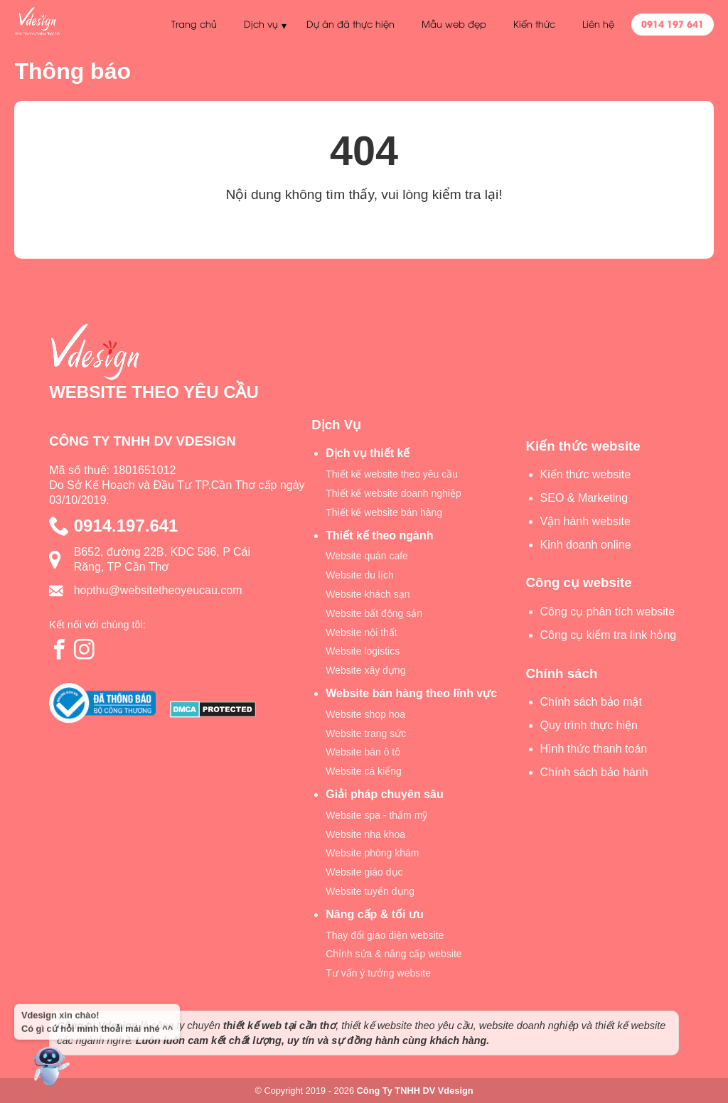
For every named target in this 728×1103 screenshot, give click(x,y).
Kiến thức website (585, 474)
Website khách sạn (368, 594)
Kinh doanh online (585, 545)
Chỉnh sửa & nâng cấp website (393, 953)
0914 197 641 (672, 23)
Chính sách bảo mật (591, 702)
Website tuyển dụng (370, 891)
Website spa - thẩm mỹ (376, 815)
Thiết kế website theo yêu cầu (392, 474)
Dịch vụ (260, 23)
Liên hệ (598, 23)
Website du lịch (360, 575)
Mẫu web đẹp (454, 23)
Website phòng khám (372, 853)
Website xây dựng (365, 670)
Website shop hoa (365, 714)
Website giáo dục (364, 872)
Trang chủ (193, 23)
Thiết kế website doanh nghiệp (393, 493)
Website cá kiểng (364, 771)
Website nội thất (361, 632)
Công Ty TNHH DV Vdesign (415, 1090)
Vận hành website (585, 521)
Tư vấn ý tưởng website (378, 973)
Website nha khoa (365, 834)
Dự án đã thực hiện (350, 23)
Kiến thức (534, 23)
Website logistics (363, 651)
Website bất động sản (374, 613)
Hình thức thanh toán (594, 749)
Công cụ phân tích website (607, 612)
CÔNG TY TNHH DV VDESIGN (142, 441)
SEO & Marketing (584, 498)
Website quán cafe (367, 555)
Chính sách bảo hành (594, 772)
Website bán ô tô (363, 752)
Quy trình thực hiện (589, 725)
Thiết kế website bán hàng (384, 512)
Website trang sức (366, 733)
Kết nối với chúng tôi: (97, 624)
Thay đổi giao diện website (385, 935)
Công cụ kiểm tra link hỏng (608, 635)
